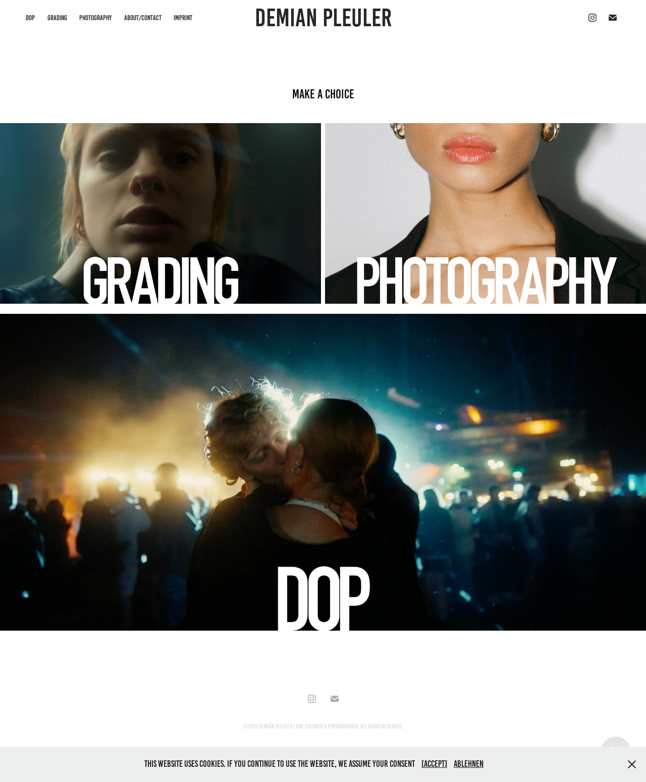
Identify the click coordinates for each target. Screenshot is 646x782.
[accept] (434, 764)
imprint (183, 18)
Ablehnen (468, 764)
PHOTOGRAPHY (95, 18)
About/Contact (143, 18)
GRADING (57, 18)
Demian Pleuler (323, 17)
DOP (30, 18)
